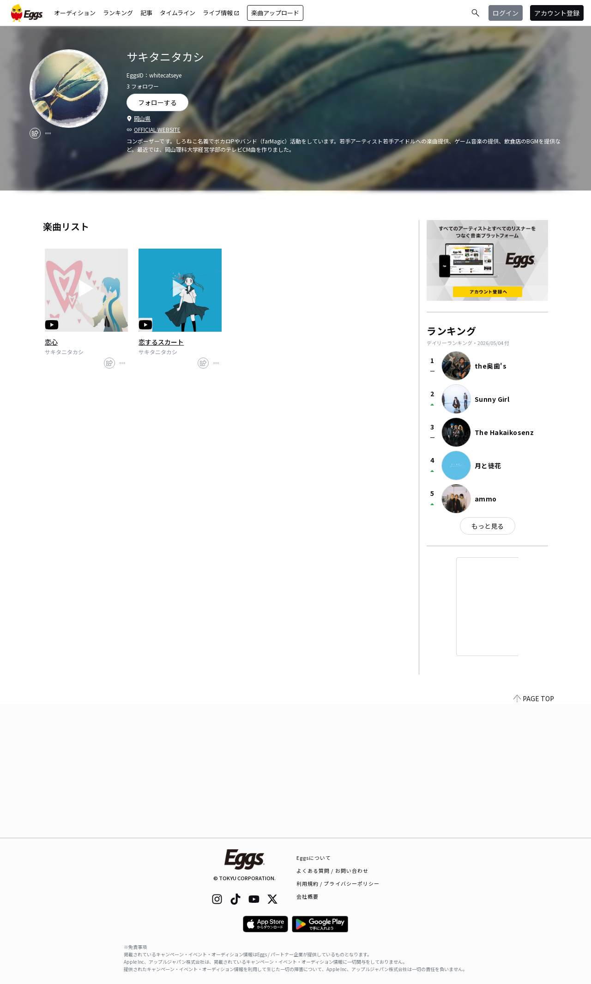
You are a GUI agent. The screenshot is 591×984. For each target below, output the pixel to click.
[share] (35, 133)
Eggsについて (314, 857)
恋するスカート (161, 341)
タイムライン (177, 12)
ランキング (118, 12)
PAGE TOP (533, 832)
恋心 (51, 341)
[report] (48, 133)
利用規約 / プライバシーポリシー (338, 883)
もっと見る (487, 526)
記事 (146, 12)
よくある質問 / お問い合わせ (332, 870)
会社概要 (307, 896)
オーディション (75, 12)
